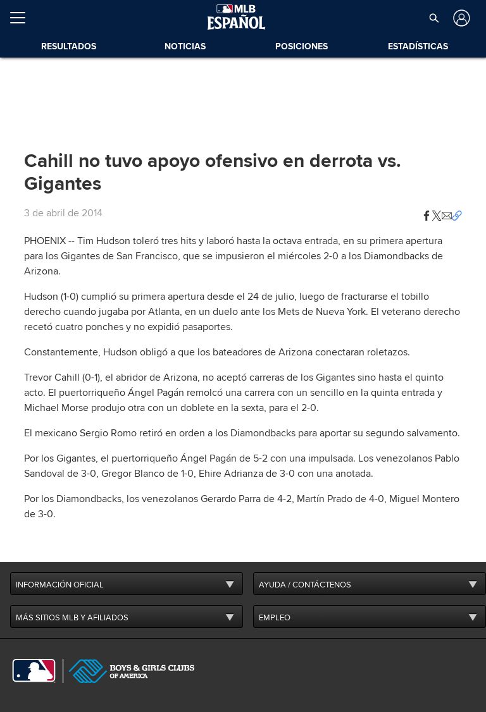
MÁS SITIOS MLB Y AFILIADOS (72, 618)
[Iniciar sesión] (460, 18)
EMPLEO (274, 618)
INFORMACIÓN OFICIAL (60, 585)
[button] (426, 213)
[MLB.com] (34, 671)
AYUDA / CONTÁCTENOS (305, 585)
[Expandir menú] (22, 17)
